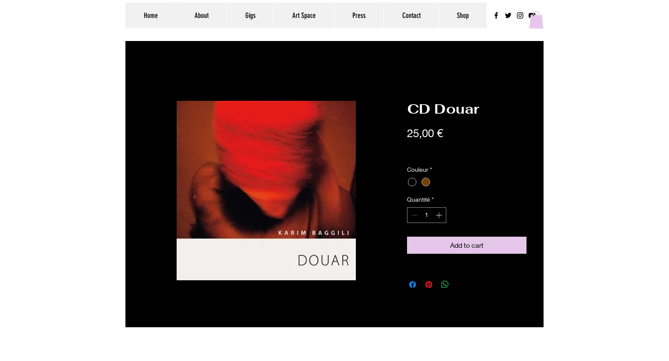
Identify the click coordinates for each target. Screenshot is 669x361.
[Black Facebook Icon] (496, 15)
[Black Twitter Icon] (508, 15)
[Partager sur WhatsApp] (445, 284)
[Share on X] (461, 284)
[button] (536, 20)
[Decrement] (413, 215)
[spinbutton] (426, 215)
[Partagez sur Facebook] (412, 284)
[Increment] (439, 215)
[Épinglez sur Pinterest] (429, 284)
